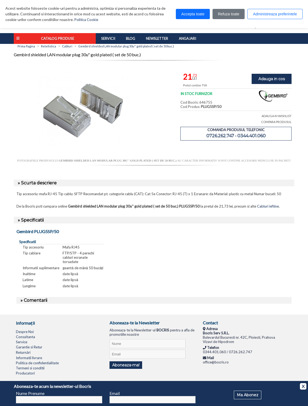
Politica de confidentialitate (37, 363)
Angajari (187, 38)
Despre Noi (25, 332)
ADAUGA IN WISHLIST (277, 116)
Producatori (25, 373)
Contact (210, 322)
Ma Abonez (247, 395)
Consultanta (25, 337)
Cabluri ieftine (268, 206)
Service (21, 342)
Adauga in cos (271, 78)
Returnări (23, 352)
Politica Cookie (86, 20)
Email (114, 393)
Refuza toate (228, 14)
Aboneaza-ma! (125, 365)
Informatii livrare (29, 358)
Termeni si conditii (30, 368)
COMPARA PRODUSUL (276, 122)
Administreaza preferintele (275, 14)
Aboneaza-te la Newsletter (134, 322)
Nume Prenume (30, 393)
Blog (130, 38)
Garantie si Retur (29, 347)
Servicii (108, 38)
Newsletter (157, 38)
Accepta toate (192, 14)
